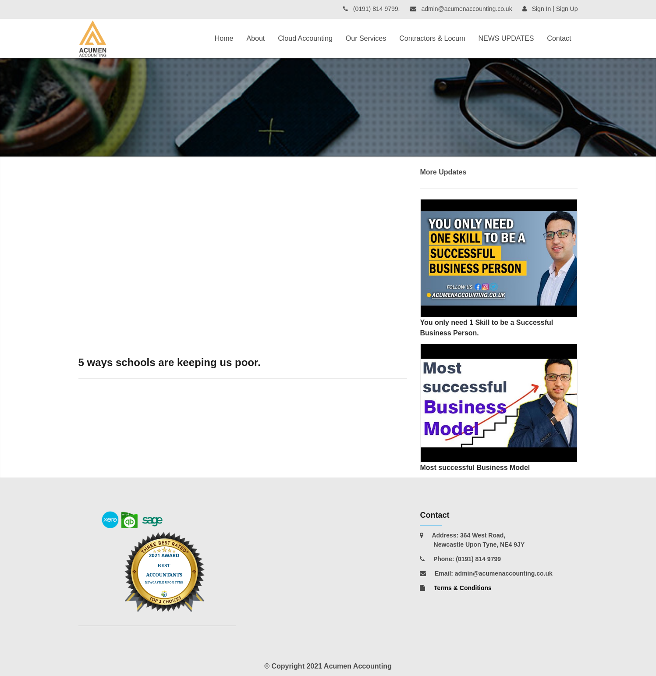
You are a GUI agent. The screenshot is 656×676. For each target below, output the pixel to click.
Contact (559, 38)
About (255, 38)
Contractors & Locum (432, 38)
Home (224, 38)
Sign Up (567, 8)
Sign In (541, 8)
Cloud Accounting (305, 38)
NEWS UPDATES (506, 38)
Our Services (366, 38)
